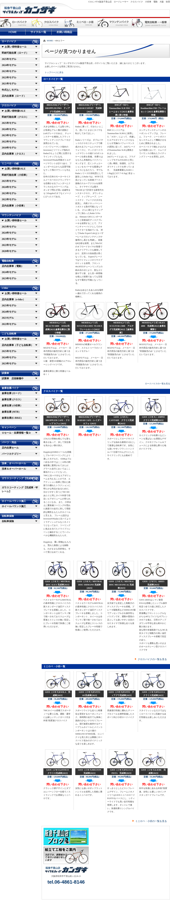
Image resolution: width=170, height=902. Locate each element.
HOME (50, 40)
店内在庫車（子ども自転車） (17, 345)
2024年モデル (9, 65)
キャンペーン (9, 427)
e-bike (5, 288)
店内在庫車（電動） (13, 266)
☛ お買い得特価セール (14, 46)
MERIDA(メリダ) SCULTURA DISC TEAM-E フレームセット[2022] (90, 325)
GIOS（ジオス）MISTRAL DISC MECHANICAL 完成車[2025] (121, 584)
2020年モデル (9, 251)
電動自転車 (8, 261)
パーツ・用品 (9, 442)
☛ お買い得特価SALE (14, 111)
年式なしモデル (10, 90)
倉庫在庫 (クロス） (12, 399)
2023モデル (8, 318)
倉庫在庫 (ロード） (12, 393)
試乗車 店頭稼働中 (13, 378)
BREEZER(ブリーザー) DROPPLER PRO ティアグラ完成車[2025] (57, 108)
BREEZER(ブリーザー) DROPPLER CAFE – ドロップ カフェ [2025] (58, 420)
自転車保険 (8, 516)
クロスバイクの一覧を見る (152, 659)
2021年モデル (9, 83)
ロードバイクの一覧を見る (157, 383)
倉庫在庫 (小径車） (12, 405)
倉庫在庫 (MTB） (11, 412)
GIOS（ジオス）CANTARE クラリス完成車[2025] (121, 420)
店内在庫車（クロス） (14, 153)
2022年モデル (9, 77)
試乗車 (5, 373)
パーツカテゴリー (11, 454)
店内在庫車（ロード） (14, 96)
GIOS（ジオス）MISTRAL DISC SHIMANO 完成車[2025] (89, 584)
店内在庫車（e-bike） (13, 299)
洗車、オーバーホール (14, 463)
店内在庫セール (10, 447)
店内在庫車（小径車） (14, 205)
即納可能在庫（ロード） (15, 53)
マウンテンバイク (11, 215)
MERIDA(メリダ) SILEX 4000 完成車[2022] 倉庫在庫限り (153, 325)
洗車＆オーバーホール (14, 468)
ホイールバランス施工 (14, 501)
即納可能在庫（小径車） (15, 175)
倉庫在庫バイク (10, 388)
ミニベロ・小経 (10, 163)
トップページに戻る (54, 72)
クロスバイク (9, 105)
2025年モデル (9, 59)
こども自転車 (9, 333)
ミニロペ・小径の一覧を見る (151, 821)
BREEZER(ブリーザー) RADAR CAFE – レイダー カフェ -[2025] (90, 420)
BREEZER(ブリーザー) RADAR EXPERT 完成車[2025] (89, 108)
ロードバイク (9, 41)
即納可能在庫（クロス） (15, 117)
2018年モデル (9, 147)
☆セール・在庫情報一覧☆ (16, 433)
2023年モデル (9, 71)
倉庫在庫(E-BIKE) (12, 418)
